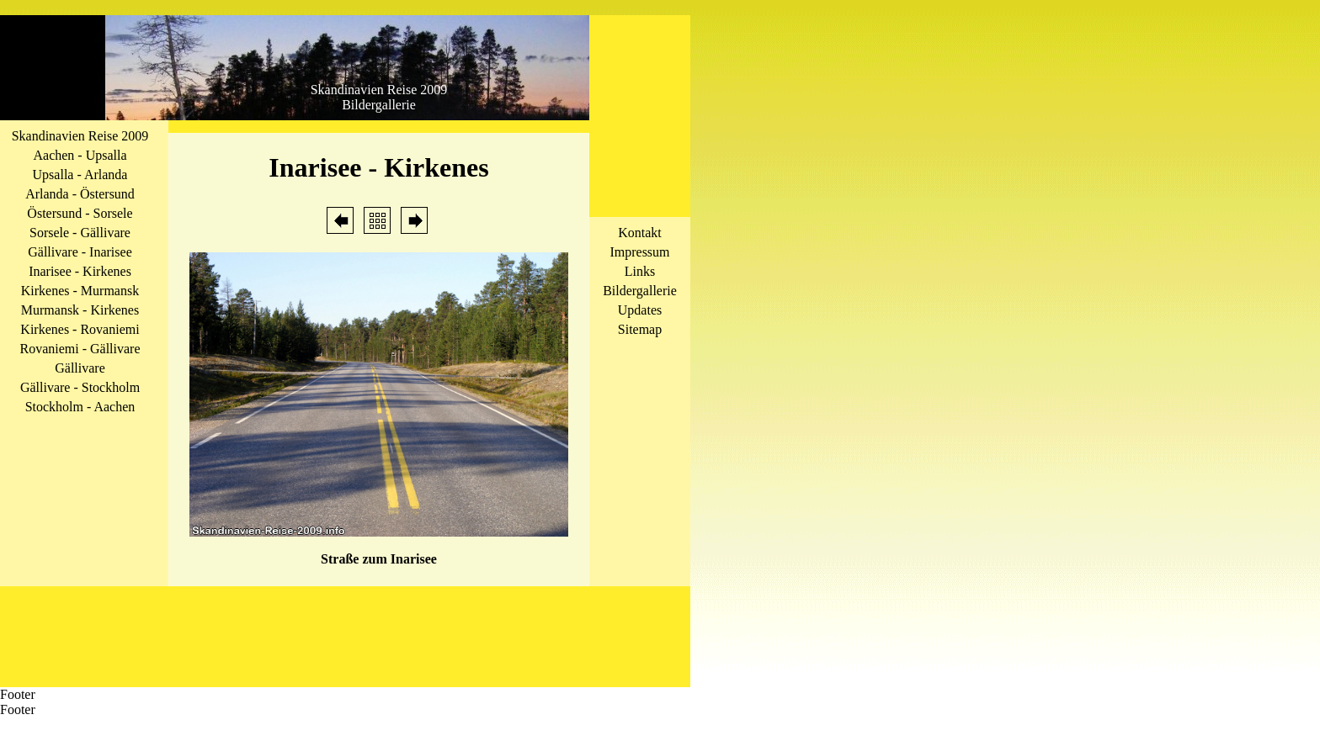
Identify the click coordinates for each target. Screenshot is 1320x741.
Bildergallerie (640, 290)
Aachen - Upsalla (79, 155)
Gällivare (80, 368)
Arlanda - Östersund (80, 194)
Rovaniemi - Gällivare (79, 348)
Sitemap (640, 329)
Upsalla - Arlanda (80, 174)
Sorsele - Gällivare (79, 232)
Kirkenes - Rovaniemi (79, 329)
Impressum (639, 252)
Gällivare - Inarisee (79, 252)
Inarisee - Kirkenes (80, 271)
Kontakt (640, 232)
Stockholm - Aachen (80, 407)
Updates (640, 310)
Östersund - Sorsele (79, 213)
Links (640, 271)
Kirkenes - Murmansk (80, 290)
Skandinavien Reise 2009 (80, 136)
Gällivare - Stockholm (80, 387)
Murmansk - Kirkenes (80, 310)
